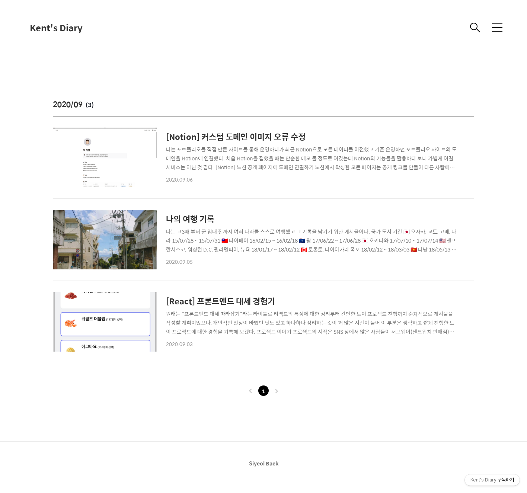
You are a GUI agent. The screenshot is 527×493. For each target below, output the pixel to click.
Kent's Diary (56, 27)
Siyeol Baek (263, 463)
